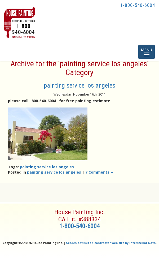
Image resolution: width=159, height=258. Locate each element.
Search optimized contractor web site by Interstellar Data (111, 243)
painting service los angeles (79, 85)
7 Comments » (99, 172)
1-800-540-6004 (137, 5)
